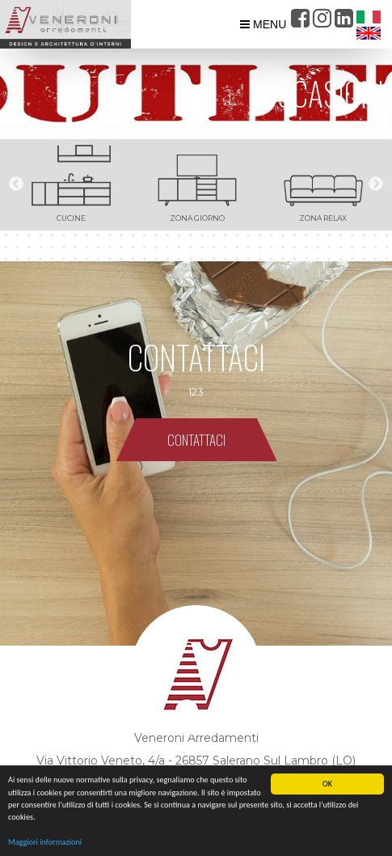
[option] (71, 185)
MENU (263, 24)
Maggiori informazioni (45, 842)
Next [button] (376, 184)
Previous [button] (16, 184)
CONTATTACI (196, 440)
